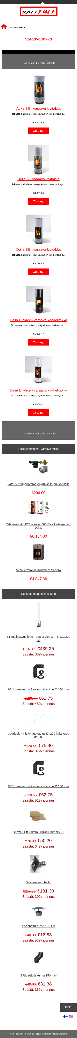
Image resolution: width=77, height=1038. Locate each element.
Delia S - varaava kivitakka (38, 179)
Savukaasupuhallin (38, 882)
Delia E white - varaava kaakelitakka (38, 390)
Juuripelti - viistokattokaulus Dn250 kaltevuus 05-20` (38, 735)
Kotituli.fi (38, 1034)
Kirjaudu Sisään (60, 4)
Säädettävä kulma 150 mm (38, 975)
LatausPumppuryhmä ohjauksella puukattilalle (39, 484)
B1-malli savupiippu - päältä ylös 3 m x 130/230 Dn (38, 638)
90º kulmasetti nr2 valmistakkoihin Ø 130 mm (38, 689)
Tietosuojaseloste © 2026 (22, 1034)
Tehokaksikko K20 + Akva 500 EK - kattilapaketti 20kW (38, 526)
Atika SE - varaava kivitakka (38, 108)
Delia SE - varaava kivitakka (38, 249)
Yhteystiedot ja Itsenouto (55, 1034)
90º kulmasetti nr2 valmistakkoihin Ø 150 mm (38, 786)
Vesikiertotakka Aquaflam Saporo (38, 570)
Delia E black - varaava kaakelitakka (38, 320)
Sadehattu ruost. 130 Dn (38, 926)
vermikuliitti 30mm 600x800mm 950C (39, 832)
